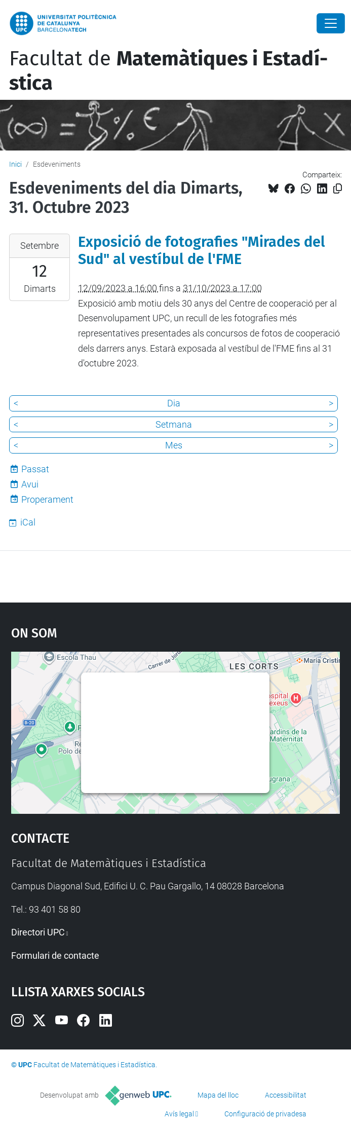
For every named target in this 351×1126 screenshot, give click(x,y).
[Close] (331, 23)
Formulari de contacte (55, 955)
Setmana (173, 424)
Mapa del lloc (218, 1095)
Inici (15, 164)
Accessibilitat (285, 1095)
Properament (47, 499)
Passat (35, 469)
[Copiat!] (337, 189)
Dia (173, 403)
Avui (29, 484)
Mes (173, 445)
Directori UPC (38, 932)
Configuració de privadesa (265, 1114)
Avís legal (179, 1114)
